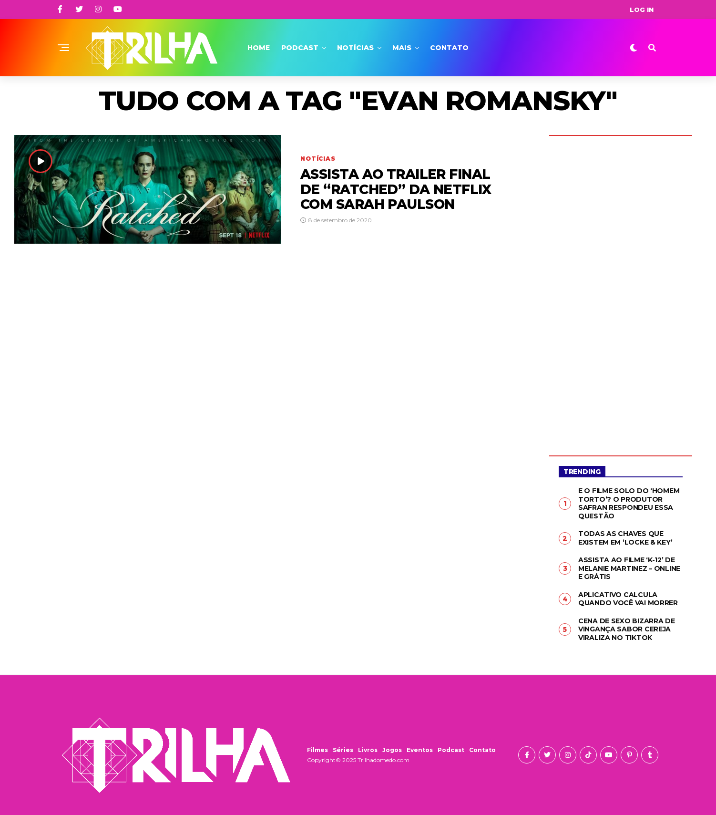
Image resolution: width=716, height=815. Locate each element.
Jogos (392, 749)
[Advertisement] (621, 288)
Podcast (299, 47)
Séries (343, 749)
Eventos (420, 749)
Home (258, 47)
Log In (642, 9)
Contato (449, 47)
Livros (368, 749)
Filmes (317, 749)
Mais (401, 47)
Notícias (355, 47)
